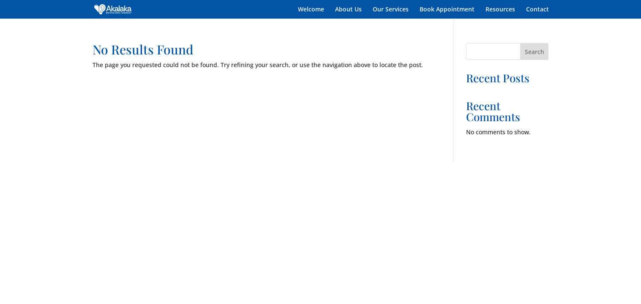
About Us (348, 9)
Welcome (311, 9)
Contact (537, 9)
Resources (500, 9)
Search (534, 52)
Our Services (391, 9)
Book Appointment (447, 9)
